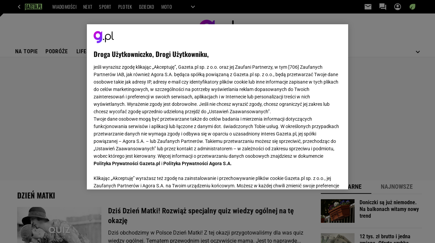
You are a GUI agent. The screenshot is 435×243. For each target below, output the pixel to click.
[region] (217, 106)
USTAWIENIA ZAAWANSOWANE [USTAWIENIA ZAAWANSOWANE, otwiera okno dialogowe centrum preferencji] (138, 176)
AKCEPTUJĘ (318, 176)
